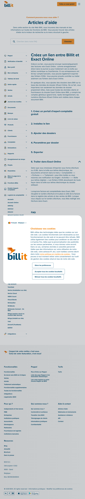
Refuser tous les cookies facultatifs (48, 277)
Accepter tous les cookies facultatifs (48, 271)
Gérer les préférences (43, 265)
